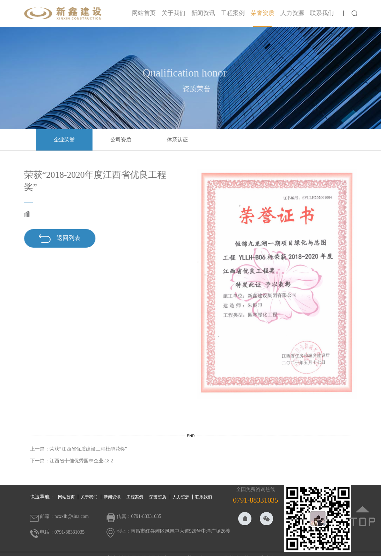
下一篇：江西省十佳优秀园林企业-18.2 (71, 460)
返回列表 (58, 238)
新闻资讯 (205, 13)
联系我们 (324, 13)
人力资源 (294, 13)
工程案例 (235, 13)
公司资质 (122, 139)
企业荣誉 (66, 139)
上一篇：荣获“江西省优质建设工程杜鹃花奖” (78, 449)
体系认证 (179, 139)
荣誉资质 (264, 13)
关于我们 (175, 13)
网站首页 (145, 13)
